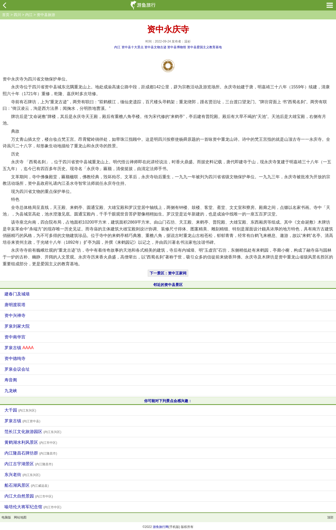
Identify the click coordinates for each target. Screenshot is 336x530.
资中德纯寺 (14, 358)
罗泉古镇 (19, 347)
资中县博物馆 (176, 47)
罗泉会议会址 (17, 369)
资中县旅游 (46, 15)
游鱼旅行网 (161, 527)
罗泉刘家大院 (17, 326)
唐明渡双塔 (14, 304)
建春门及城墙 (17, 294)
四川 (17, 15)
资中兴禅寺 (14, 315)
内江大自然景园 (28, 496)
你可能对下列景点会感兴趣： (168, 401)
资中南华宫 (14, 337)
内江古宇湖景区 (28, 464)
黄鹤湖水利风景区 (30, 442)
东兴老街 (22, 474)
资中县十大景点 (133, 47)
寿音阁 (10, 380)
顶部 (330, 517)
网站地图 (20, 517)
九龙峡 (10, 390)
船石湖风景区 (26, 485)
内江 (29, 15)
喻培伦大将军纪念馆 (32, 507)
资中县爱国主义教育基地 (204, 47)
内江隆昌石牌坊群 (30, 453)
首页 (5, 15)
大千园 (20, 410)
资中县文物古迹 (155, 47)
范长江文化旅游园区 (32, 431)
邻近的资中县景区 (168, 285)
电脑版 (6, 517)
